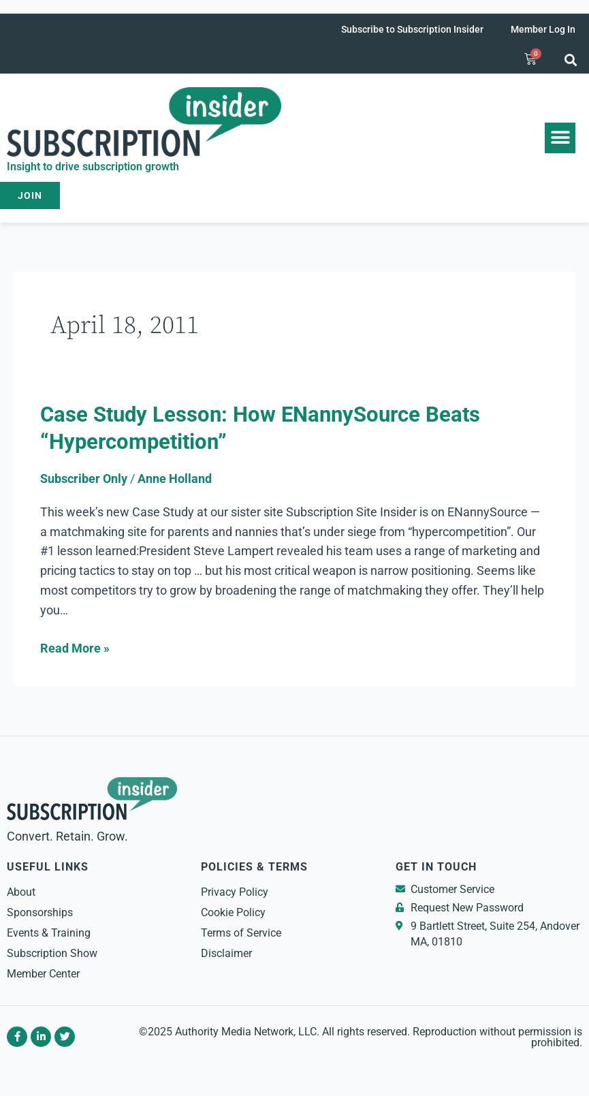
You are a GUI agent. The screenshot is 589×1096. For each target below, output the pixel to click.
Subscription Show (52, 953)
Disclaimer (226, 953)
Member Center (43, 973)
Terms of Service (241, 932)
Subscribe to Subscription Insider (412, 29)
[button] (571, 59)
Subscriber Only (83, 478)
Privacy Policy (234, 892)
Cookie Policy (233, 912)
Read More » (75, 647)
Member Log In (543, 29)
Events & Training (49, 932)
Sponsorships (40, 912)
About (21, 892)
